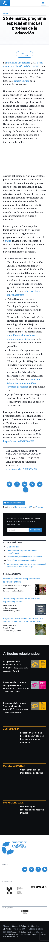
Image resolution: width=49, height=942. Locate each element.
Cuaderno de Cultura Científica (22, 932)
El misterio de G (13, 547)
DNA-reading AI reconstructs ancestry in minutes (32, 809)
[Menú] (43, 3)
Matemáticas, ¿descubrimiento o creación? (24, 557)
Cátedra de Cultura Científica (23, 926)
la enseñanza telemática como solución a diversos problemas (25, 383)
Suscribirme (35, 530)
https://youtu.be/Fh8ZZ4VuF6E (18, 441)
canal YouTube (21, 81)
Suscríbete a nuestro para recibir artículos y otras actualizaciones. (23, 521)
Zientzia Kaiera (11, 729)
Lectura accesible (24, 54)
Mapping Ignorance (13, 803)
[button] (9, 484)
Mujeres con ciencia (14, 766)
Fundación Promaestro (18, 62)
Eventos (39, 507)
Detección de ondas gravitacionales (21, 560)
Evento (6, 13)
